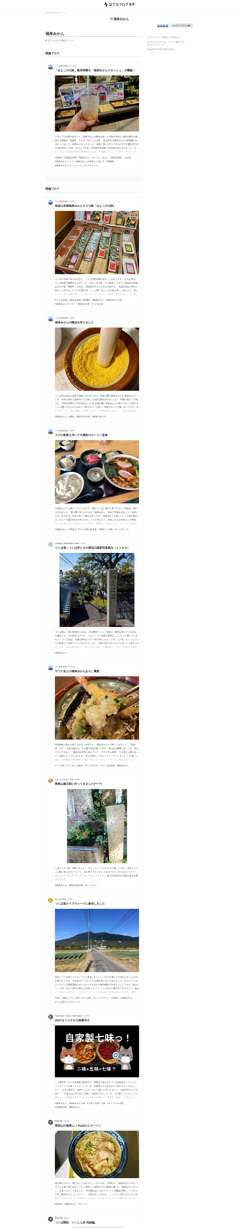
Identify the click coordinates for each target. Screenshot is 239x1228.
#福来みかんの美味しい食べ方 (90, 161)
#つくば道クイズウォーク (67, 1002)
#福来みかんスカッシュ (66, 165)
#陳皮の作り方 (99, 416)
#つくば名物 (61, 300)
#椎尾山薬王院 (76, 885)
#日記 (57, 998)
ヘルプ (171, 42)
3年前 (72, 318)
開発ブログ (180, 42)
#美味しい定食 (106, 529)
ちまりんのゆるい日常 (64, 779)
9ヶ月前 (73, 66)
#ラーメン (83, 1204)
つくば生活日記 (61, 66)
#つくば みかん (100, 157)
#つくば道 (86, 998)
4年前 (72, 667)
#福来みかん (84, 157)
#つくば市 (60, 765)
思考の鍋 (58, 1121)
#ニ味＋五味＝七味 (96, 1103)
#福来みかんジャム (64, 161)
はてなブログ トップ (55, 13)
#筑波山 (59, 157)
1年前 (72, 201)
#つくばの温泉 (108, 765)
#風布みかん (75, 1107)
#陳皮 (71, 416)
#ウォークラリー (101, 998)
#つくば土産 (97, 304)
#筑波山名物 (70, 157)
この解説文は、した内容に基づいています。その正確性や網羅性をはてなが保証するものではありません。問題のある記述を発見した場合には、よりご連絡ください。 (60, 41)
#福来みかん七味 (114, 300)
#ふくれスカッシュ (89, 165)
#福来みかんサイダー (65, 304)
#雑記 (65, 998)
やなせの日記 (60, 899)
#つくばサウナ (92, 765)
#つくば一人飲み (75, 765)
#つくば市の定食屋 (87, 529)
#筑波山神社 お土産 (120, 157)
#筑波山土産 (83, 304)
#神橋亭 (110, 161)
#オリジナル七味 (115, 1103)
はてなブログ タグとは (156, 42)
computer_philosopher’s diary (67, 543)
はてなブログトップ (155, 45)
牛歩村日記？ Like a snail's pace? (69, 1016)
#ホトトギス (91, 885)
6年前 (66, 1218)
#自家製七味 (61, 1107)
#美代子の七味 (83, 416)
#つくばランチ (122, 529)
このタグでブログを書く (181, 26)
